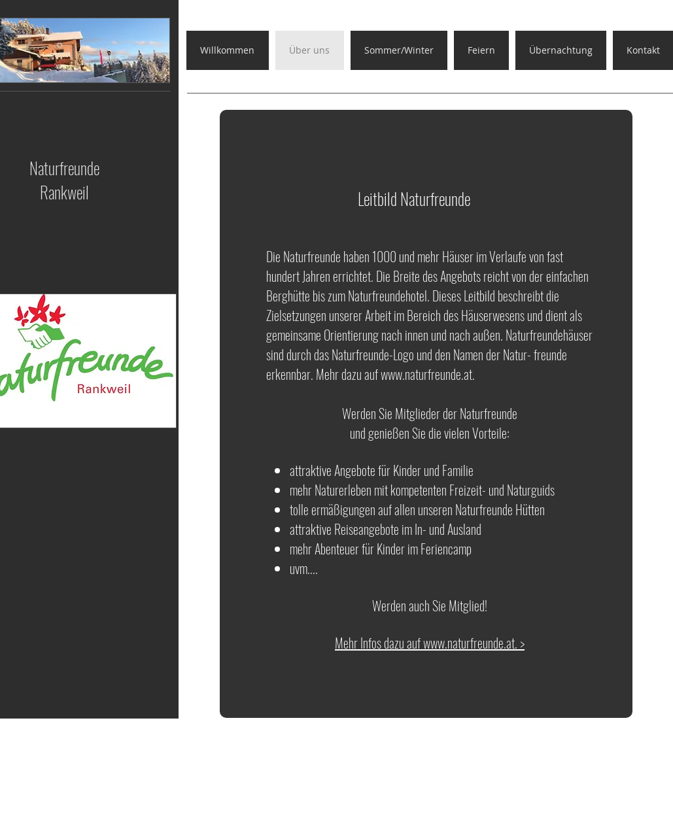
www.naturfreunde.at (426, 374)
